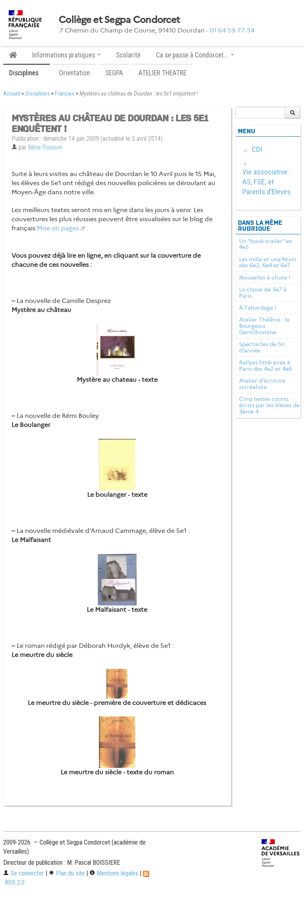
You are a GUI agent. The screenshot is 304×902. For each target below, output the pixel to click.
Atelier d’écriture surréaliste (262, 384)
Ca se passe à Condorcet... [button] (195, 55)
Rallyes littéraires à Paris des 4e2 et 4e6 (265, 365)
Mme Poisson (45, 147)
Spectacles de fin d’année (262, 347)
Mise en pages (58, 228)
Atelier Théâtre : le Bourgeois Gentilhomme (264, 326)
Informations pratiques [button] (66, 55)
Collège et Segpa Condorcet (119, 20)
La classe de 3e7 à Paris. (263, 292)
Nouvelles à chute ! (264, 277)
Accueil (11, 93)
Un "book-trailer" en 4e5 (266, 244)
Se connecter (23, 873)
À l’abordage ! (257, 307)
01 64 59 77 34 (232, 30)
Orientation (74, 73)
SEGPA (114, 73)
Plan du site (67, 873)
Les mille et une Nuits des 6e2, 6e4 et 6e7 (267, 262)
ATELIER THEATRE (162, 73)
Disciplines (37, 93)
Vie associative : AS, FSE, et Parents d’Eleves (266, 181)
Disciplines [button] (26, 73)
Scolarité (128, 55)
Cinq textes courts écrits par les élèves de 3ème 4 (269, 405)
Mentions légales (113, 873)
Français (64, 93)
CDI (257, 149)
